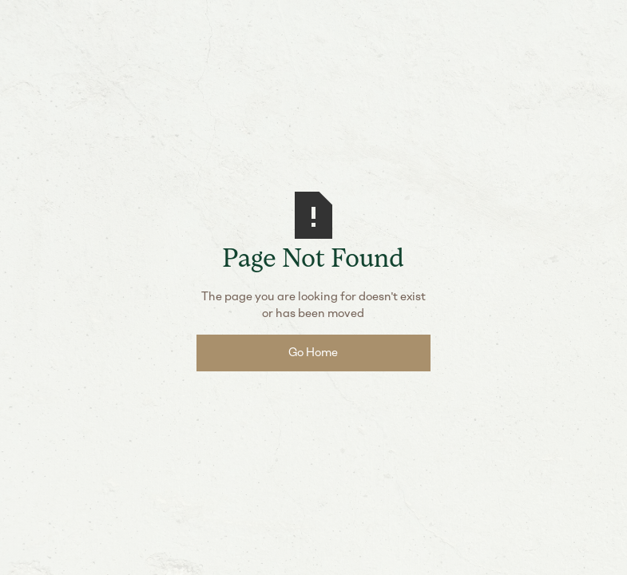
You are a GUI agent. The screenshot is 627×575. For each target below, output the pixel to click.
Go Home (313, 352)
